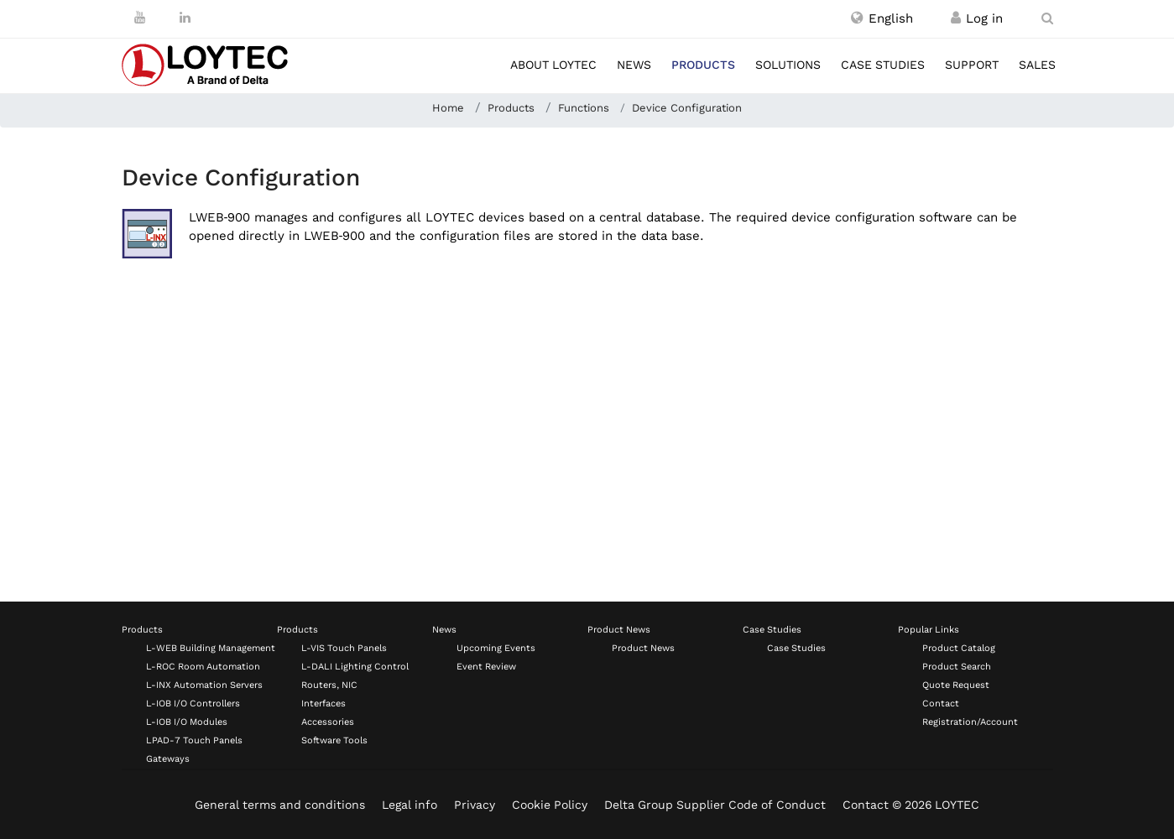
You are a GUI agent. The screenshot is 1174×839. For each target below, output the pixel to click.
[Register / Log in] (956, 18)
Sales (1037, 64)
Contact (940, 703)
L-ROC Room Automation (203, 666)
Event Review (486, 666)
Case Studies (772, 629)
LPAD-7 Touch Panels (194, 740)
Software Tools (334, 740)
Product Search (956, 666)
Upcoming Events (496, 648)
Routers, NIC (329, 685)
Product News (618, 629)
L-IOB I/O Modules (186, 722)
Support (972, 64)
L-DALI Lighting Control (355, 666)
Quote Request (955, 685)
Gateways (168, 758)
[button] (882, 18)
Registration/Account (970, 722)
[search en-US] (1047, 18)
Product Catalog (958, 648)
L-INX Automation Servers (204, 685)
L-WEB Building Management (210, 648)
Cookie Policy (549, 804)
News (634, 64)
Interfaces (323, 703)
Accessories (327, 722)
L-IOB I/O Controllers (193, 703)
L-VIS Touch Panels (344, 648)
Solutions (788, 64)
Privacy (474, 804)
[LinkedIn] (185, 17)
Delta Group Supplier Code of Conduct (715, 804)
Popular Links (928, 629)
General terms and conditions (280, 804)
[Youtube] (139, 17)
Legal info (409, 804)
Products (703, 64)
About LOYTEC (553, 64)
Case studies (883, 64)
